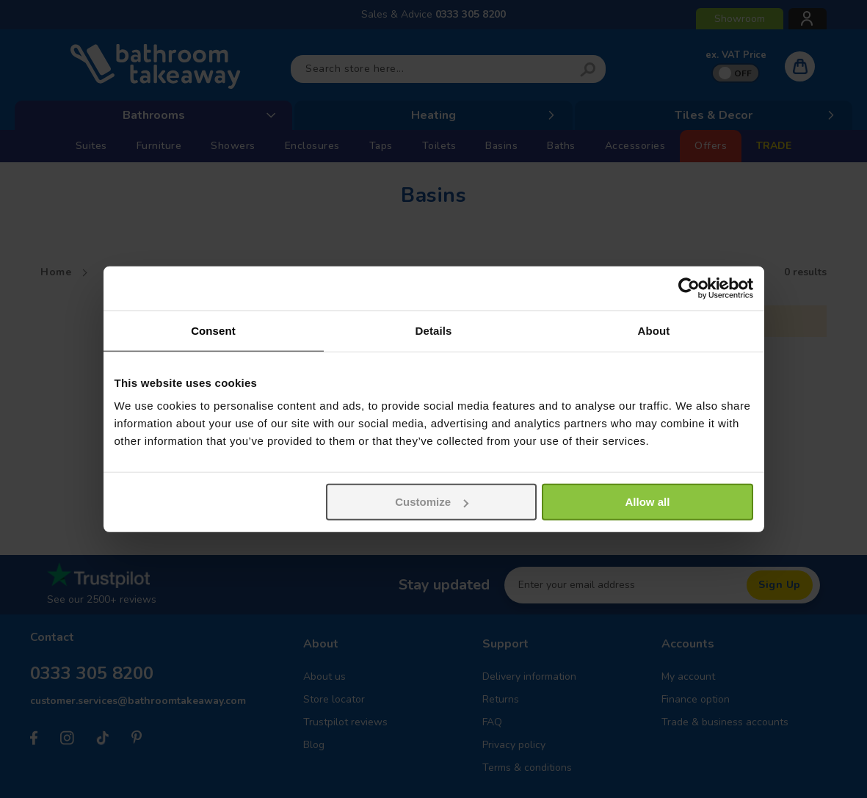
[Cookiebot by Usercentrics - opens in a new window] (689, 288)
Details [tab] (434, 330)
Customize (431, 502)
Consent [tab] (213, 330)
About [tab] (654, 330)
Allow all (647, 502)
